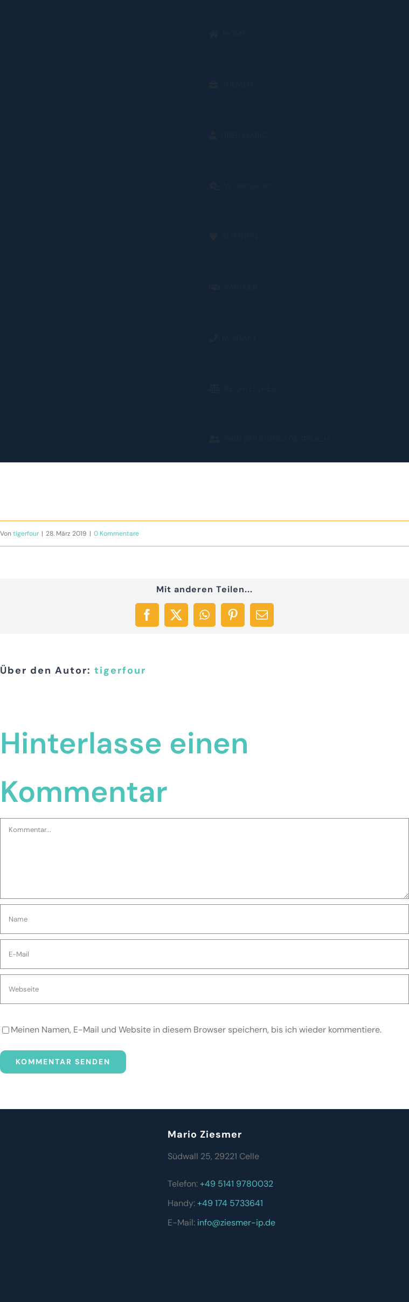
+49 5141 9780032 (236, 1183)
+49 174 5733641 (230, 1203)
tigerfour (26, 533)
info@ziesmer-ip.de (236, 1222)
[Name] (204, 919)
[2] (58, 220)
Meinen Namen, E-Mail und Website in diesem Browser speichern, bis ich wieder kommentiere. (196, 1029)
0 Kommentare (116, 533)
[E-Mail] (204, 954)
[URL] (204, 989)
